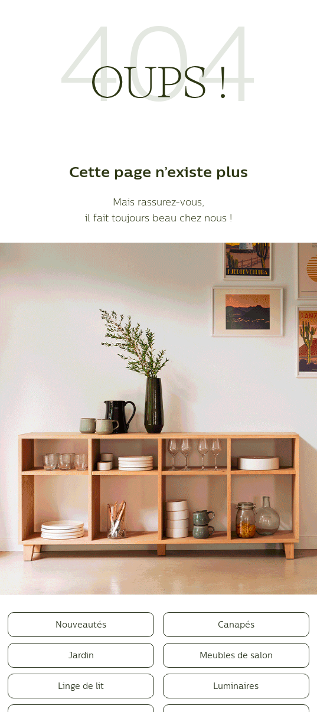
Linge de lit (81, 686)
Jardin (81, 655)
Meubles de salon (236, 655)
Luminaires (236, 686)
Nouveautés (80, 624)
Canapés (236, 624)
